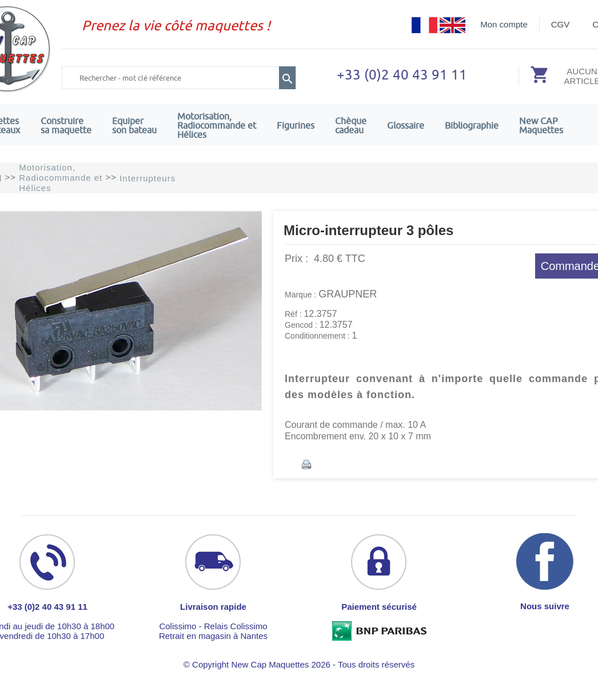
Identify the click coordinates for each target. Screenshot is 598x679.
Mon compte (504, 24)
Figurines (295, 125)
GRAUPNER (347, 294)
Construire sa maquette (66, 125)
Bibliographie (472, 125)
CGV (560, 24)
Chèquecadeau (350, 125)
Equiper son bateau (134, 125)
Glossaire (405, 125)
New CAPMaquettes (541, 125)
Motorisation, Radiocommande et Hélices (216, 125)
